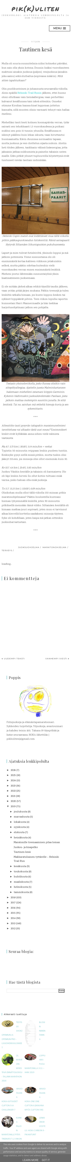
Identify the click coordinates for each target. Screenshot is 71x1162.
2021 (13, 796)
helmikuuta (21, 887)
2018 (13, 898)
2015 (13, 913)
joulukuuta (20, 812)
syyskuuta (20, 827)
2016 (13, 908)
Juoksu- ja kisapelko (26, 847)
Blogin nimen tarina (42, 1030)
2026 (13, 770)
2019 (13, 806)
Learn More (30, 1160)
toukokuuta (21, 872)
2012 (13, 929)
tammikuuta (21, 892)
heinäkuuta (21, 838)
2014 (13, 918)
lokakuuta (20, 822)
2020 (13, 801)
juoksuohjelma (28, 547)
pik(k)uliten (36, 8)
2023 (13, 786)
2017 (13, 903)
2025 (13, 775)
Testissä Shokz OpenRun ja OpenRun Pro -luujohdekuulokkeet (12, 1035)
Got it (46, 1160)
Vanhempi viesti (56, 658)
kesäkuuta (20, 866)
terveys (7, 550)
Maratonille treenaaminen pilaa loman (37, 842)
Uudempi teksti (14, 658)
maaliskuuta (21, 882)
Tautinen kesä (22, 852)
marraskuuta (21, 817)
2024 (13, 781)
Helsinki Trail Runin (29, 93)
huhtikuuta (21, 877)
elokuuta (19, 832)
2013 (13, 923)
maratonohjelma (55, 547)
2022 (13, 791)
